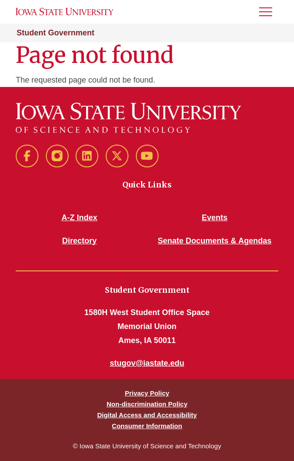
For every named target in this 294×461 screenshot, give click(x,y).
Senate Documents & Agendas (214, 240)
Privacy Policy (147, 393)
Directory (79, 240)
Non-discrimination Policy (147, 404)
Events (215, 217)
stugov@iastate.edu (147, 363)
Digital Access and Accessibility (147, 415)
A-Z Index (79, 217)
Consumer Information (147, 426)
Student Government (55, 32)
